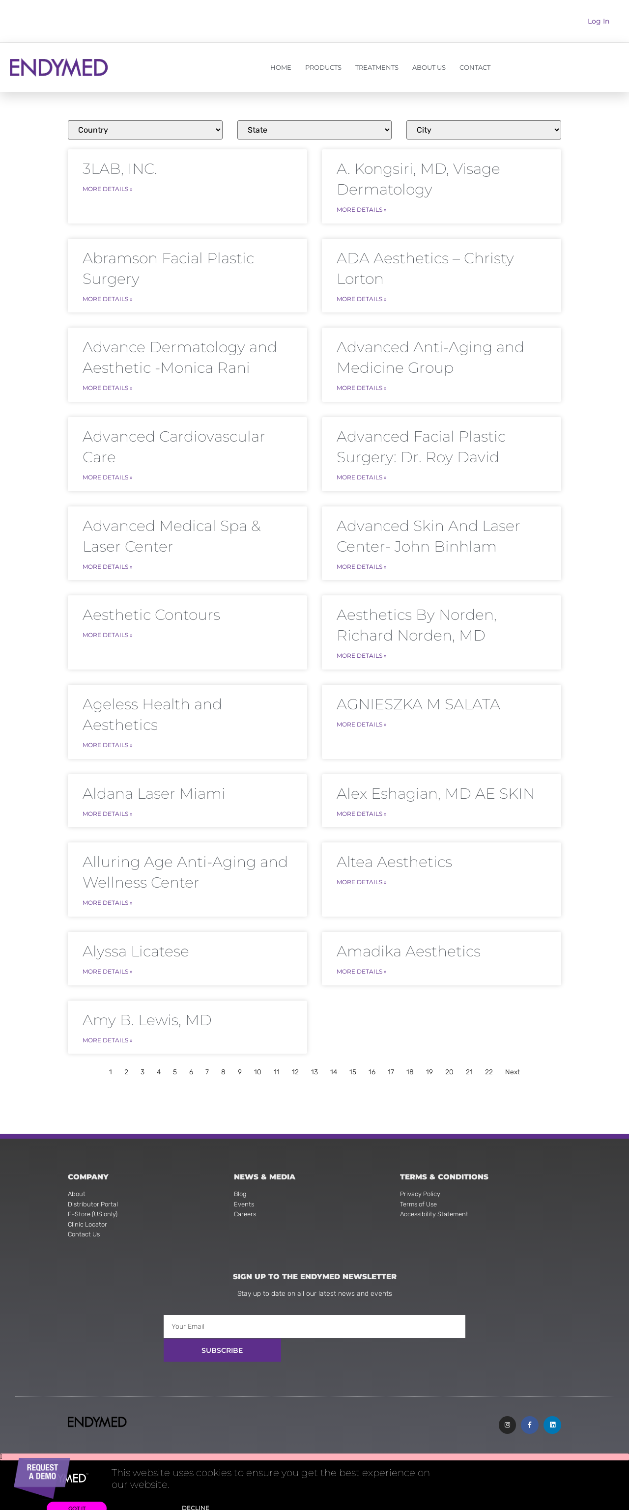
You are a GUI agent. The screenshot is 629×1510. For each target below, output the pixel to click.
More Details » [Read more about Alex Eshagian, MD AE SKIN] (362, 803)
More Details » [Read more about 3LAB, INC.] (108, 188)
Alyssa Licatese (136, 938)
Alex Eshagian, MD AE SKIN (436, 784)
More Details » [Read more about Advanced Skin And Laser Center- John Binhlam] (362, 559)
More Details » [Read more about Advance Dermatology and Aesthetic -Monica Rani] (108, 384)
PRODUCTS (323, 67)
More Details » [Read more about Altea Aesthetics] (362, 869)
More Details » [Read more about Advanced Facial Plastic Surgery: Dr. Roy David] (362, 471)
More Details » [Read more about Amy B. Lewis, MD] (108, 1025)
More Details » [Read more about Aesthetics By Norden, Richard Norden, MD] (362, 647)
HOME (280, 67)
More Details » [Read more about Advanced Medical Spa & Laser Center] (108, 559)
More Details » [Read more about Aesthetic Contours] (108, 627)
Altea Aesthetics (394, 850)
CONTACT (474, 67)
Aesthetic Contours (151, 608)
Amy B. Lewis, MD (147, 1006)
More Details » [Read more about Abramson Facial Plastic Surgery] (108, 296)
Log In (598, 21)
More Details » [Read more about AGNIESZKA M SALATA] (362, 715)
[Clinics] (145, 130)
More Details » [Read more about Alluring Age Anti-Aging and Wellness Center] (108, 890)
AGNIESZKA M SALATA (418, 696)
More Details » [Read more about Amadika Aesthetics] (362, 957)
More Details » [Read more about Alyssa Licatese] (108, 957)
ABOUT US (429, 67)
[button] (314, 1444)
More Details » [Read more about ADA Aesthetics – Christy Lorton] (362, 296)
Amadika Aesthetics (409, 938)
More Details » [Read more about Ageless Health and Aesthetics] (108, 735)
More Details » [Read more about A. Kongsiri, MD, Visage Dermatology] (362, 208)
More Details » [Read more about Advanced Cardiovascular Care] (108, 471)
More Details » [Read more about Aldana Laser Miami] (108, 803)
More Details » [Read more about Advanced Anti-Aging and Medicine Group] (362, 384)
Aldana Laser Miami (154, 784)
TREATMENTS (377, 67)
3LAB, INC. (120, 169)
